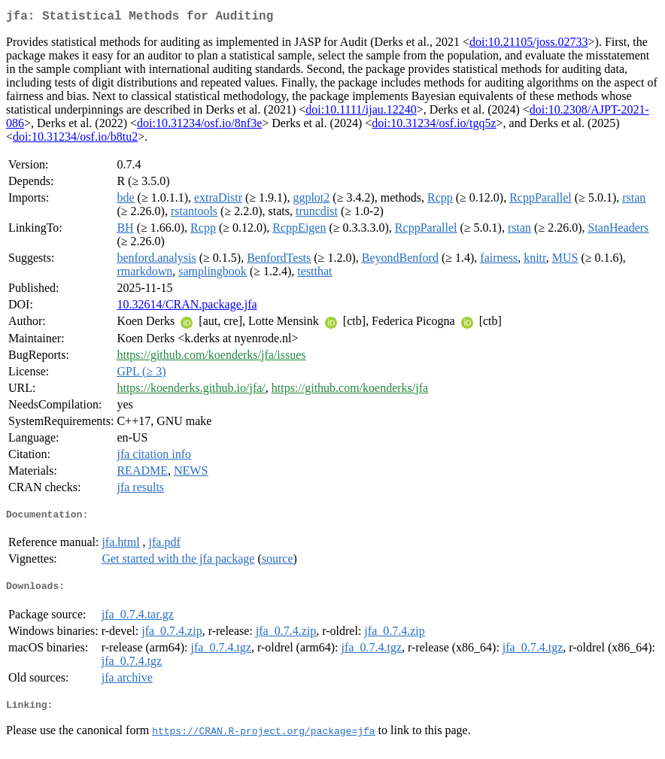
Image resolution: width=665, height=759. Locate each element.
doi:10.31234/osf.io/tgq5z (434, 126)
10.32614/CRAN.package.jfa (187, 307)
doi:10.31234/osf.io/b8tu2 (75, 139)
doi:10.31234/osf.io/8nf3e (199, 126)
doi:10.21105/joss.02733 (528, 44)
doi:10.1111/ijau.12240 (361, 112)
